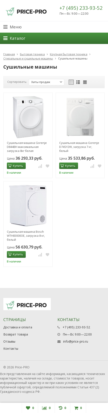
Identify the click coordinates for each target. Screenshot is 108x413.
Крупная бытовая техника (68, 54)
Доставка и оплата (17, 327)
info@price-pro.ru (75, 341)
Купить (15, 166)
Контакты (10, 348)
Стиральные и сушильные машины (28, 58)
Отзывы (9, 341)
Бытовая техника (32, 54)
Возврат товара (15, 334)
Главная (9, 54)
